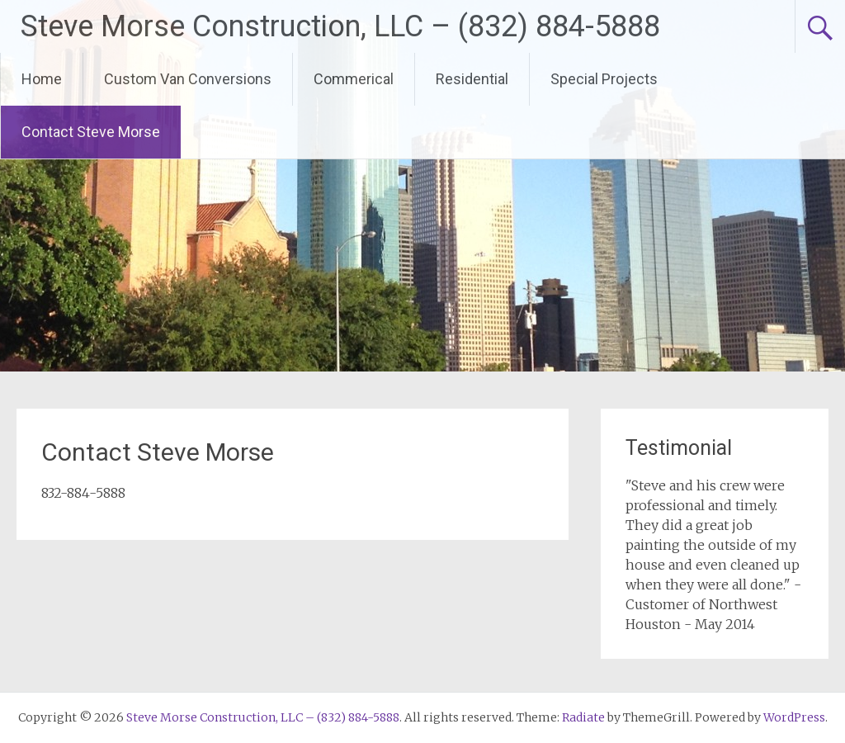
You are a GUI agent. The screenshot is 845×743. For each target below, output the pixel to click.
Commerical (354, 79)
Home (41, 79)
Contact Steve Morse (90, 131)
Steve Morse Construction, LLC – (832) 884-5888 (340, 26)
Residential (472, 79)
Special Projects (604, 79)
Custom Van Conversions (187, 79)
